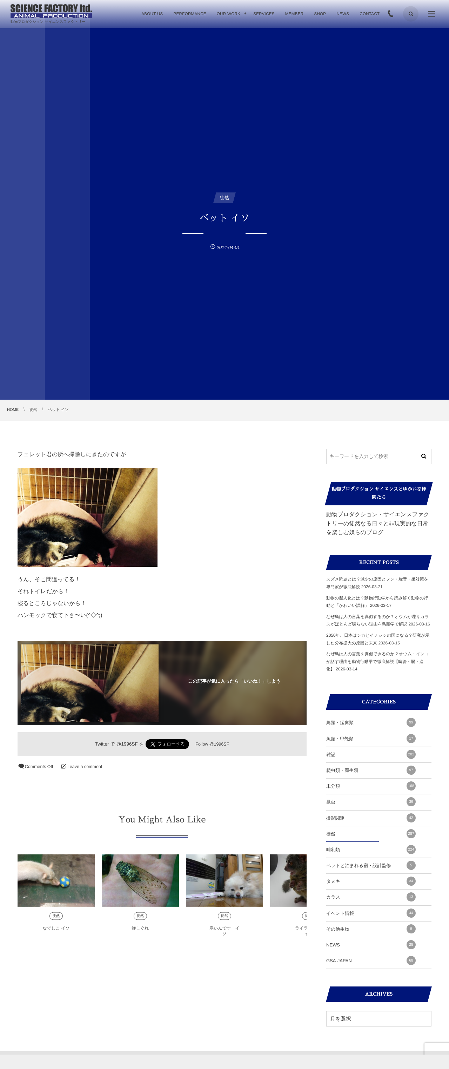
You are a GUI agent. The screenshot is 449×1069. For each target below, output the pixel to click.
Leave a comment (84, 766)
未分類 (371, 786)
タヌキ (371, 881)
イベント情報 (371, 913)
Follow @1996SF (212, 744)
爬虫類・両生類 (371, 770)
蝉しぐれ (140, 932)
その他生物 (371, 928)
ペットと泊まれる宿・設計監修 (371, 865)
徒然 (56, 920)
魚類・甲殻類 (371, 738)
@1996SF (127, 744)
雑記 (371, 754)
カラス (371, 896)
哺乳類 (371, 849)
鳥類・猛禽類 (371, 722)
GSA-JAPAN (371, 960)
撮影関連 (371, 817)
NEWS (371, 944)
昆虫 (371, 801)
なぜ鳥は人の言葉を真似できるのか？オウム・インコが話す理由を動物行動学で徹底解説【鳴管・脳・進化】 (377, 661)
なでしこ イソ (55, 932)
